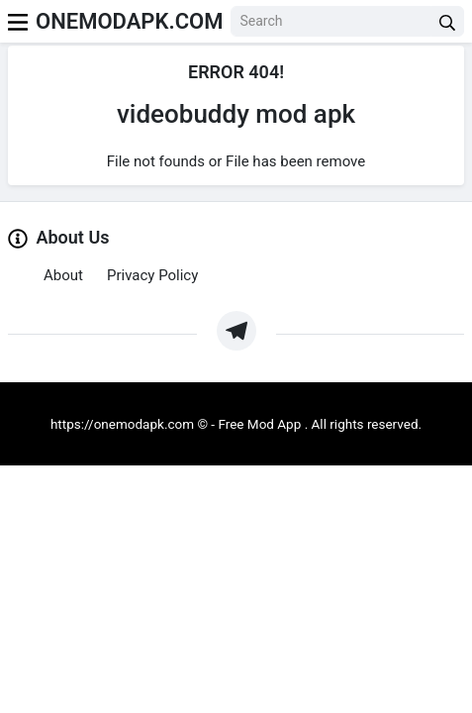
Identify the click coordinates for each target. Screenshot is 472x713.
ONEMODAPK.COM (129, 21)
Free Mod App (259, 424)
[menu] (18, 21)
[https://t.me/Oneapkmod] (236, 331)
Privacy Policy (152, 275)
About (63, 275)
